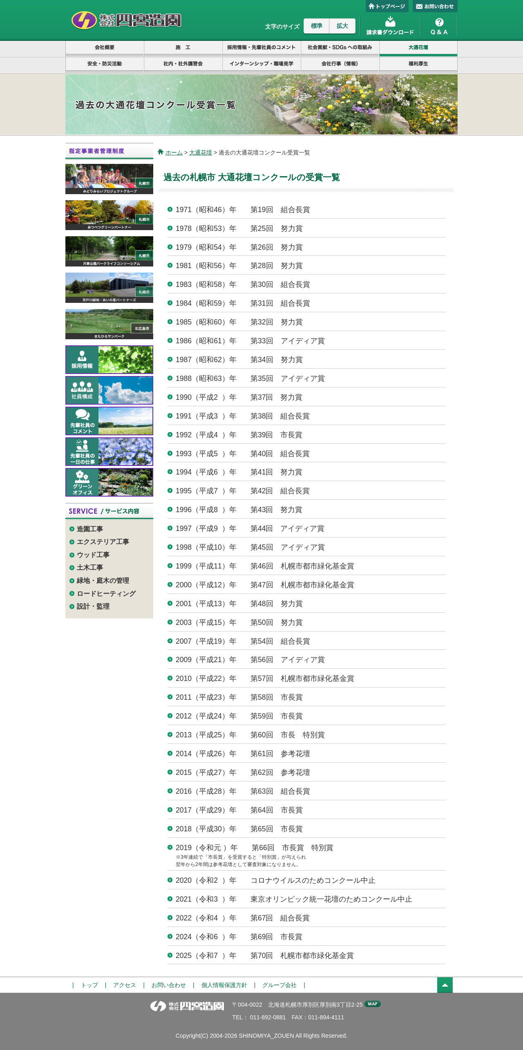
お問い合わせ (435, 6)
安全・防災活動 (104, 65)
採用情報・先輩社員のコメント (261, 49)
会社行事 (340, 65)
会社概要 (104, 49)
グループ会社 (279, 985)
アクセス (124, 985)
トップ (89, 985)
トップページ (387, 6)
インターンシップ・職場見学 (261, 65)
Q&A (439, 24)
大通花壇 (418, 49)
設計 (183, 49)
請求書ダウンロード (390, 24)
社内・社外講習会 (183, 65)
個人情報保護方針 (224, 985)
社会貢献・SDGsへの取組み (340, 49)
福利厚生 (418, 65)
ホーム (174, 152)
